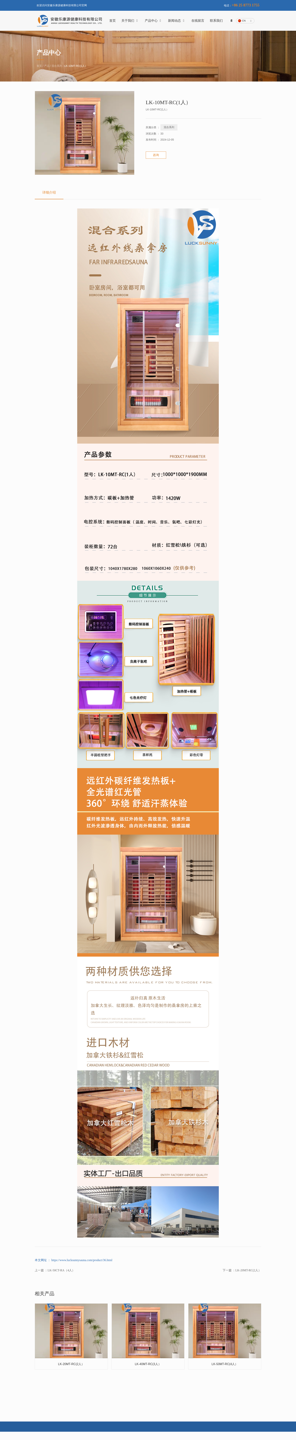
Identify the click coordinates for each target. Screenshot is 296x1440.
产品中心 (154, 20)
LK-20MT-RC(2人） (248, 1276)
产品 (46, 70)
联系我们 (216, 20)
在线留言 (197, 20)
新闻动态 (177, 20)
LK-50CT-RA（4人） (61, 1276)
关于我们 (130, 20)
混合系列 (57, 70)
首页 (112, 20)
